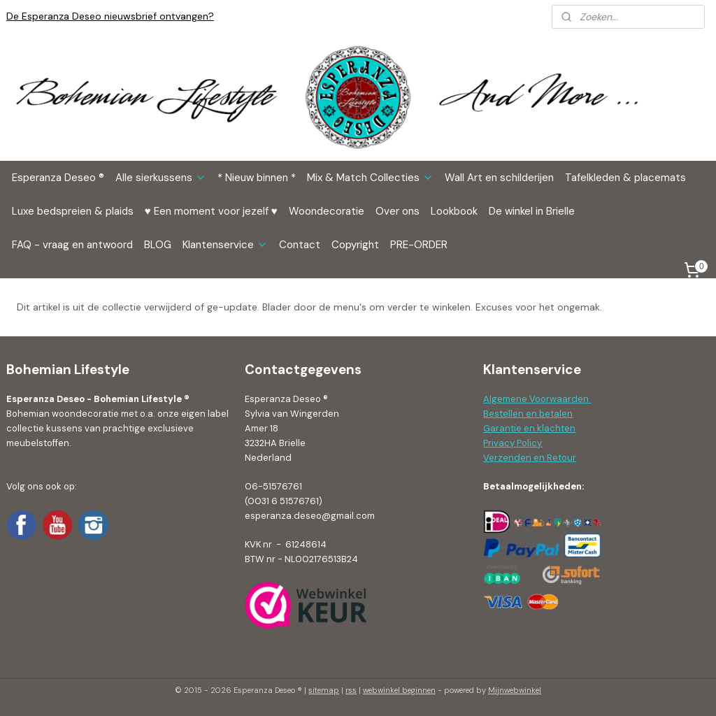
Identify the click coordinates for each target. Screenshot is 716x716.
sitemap (323, 690)
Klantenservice (225, 245)
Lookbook (454, 211)
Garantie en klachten (529, 428)
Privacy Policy (512, 443)
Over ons (397, 211)
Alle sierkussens (160, 178)
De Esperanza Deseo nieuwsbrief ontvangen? (110, 16)
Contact (299, 245)
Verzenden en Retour (529, 458)
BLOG (157, 245)
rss (351, 690)
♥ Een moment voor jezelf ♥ (211, 211)
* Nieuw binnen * (256, 178)
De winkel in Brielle (532, 211)
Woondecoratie (326, 211)
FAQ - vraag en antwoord (72, 245)
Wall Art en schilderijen (499, 178)
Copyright (355, 245)
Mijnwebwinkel (514, 690)
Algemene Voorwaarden (537, 399)
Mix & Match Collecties (370, 178)
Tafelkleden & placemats (625, 178)
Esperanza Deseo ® (58, 178)
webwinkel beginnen (399, 690)
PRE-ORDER (419, 245)
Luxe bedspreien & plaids (73, 211)
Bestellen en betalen (528, 414)
